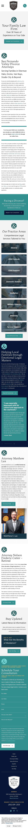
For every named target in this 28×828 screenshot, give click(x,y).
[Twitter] (17, 811)
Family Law (14, 756)
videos (5, 186)
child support (4, 388)
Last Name (3, 698)
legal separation (19, 103)
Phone (2, 704)
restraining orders (16, 374)
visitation (21, 380)
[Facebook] (14, 811)
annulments (8, 374)
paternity (8, 384)
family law (8, 95)
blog (20, 184)
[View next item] (14, 443)
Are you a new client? (6, 714)
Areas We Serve (14, 761)
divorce (20, 81)
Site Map (14, 769)
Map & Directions (14, 798)
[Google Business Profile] (11, 811)
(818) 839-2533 (14, 805)
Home (14, 754)
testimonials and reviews (15, 154)
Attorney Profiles (14, 759)
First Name (4, 693)
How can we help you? (6, 719)
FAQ (21, 186)
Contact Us (14, 766)
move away (4, 386)
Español (14, 764)
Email (2, 709)
